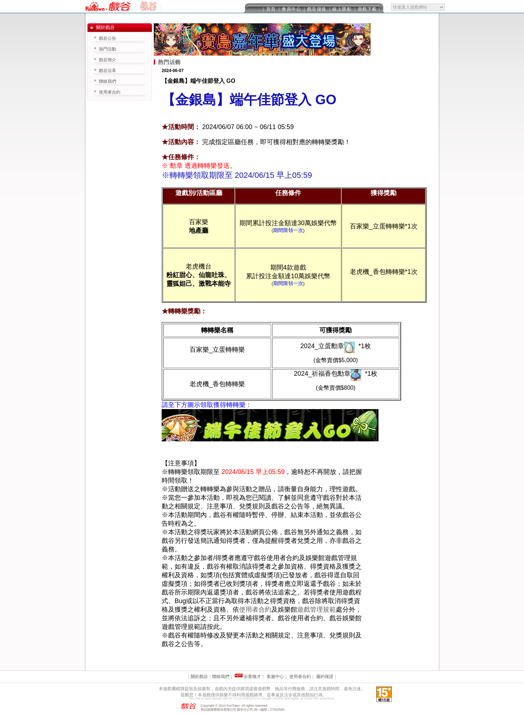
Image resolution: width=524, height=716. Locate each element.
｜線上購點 (340, 8)
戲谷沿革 (107, 70)
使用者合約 (255, 609)
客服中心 (275, 676)
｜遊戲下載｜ (367, 8)
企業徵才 (252, 676)
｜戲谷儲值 (314, 8)
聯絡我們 (107, 81)
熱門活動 (107, 49)
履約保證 (324, 676)
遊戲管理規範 (316, 609)
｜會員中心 (289, 8)
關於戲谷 (199, 676)
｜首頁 (268, 8)
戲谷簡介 (107, 59)
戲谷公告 (107, 38)
